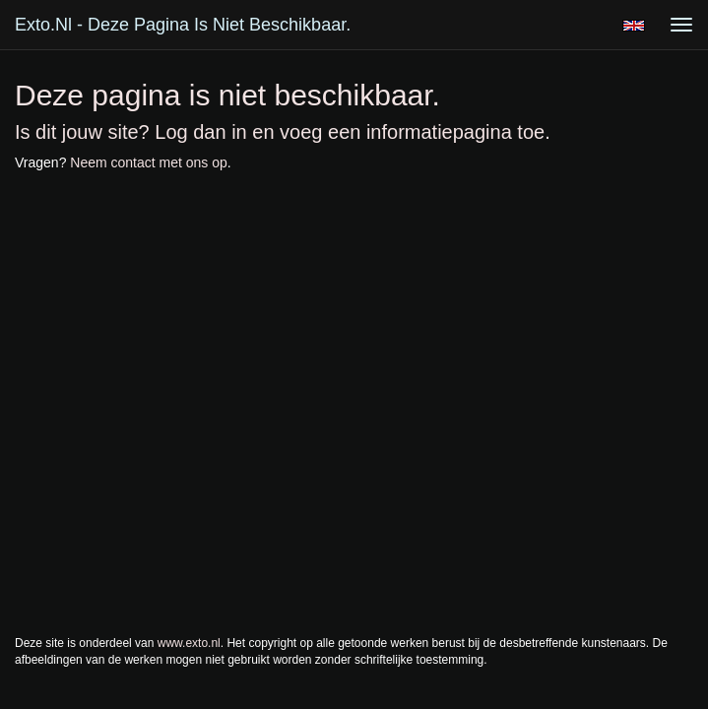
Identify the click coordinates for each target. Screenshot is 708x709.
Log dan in (200, 132)
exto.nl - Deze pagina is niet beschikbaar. (183, 24)
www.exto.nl (189, 643)
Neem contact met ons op (148, 162)
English (633, 26)
